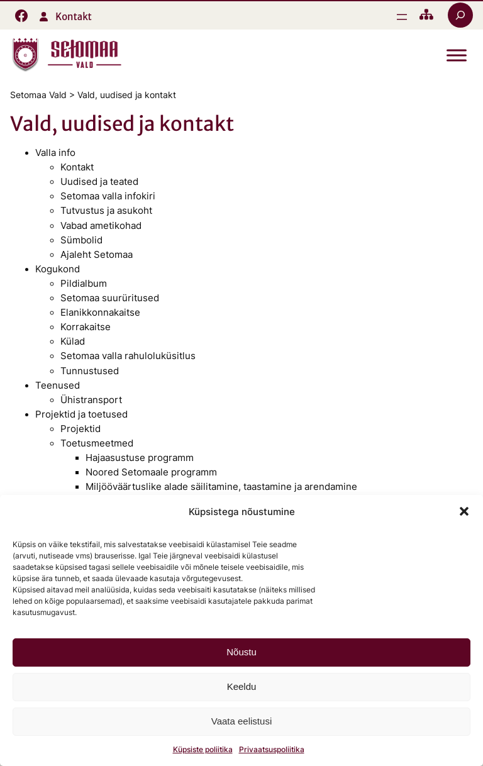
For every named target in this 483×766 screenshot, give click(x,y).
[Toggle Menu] (457, 56)
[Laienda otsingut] (460, 15)
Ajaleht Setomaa (96, 254)
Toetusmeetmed (96, 443)
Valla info (55, 152)
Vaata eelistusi (241, 721)
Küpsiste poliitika (203, 749)
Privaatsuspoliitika (271, 749)
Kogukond (57, 269)
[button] (464, 511)
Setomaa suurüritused (109, 298)
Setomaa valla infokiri (107, 196)
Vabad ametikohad (101, 225)
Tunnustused (89, 371)
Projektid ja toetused (81, 414)
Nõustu (241, 652)
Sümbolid (81, 240)
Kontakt (73, 17)
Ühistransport (91, 400)
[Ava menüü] (401, 17)
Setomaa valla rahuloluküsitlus (128, 356)
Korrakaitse (85, 327)
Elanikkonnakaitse (100, 312)
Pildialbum (83, 283)
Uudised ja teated (99, 181)
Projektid (80, 429)
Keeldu (242, 686)
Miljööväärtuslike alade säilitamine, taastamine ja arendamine (221, 486)
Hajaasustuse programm (140, 457)
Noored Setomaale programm (151, 472)
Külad (72, 341)
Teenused (57, 385)
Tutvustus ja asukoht (106, 210)
